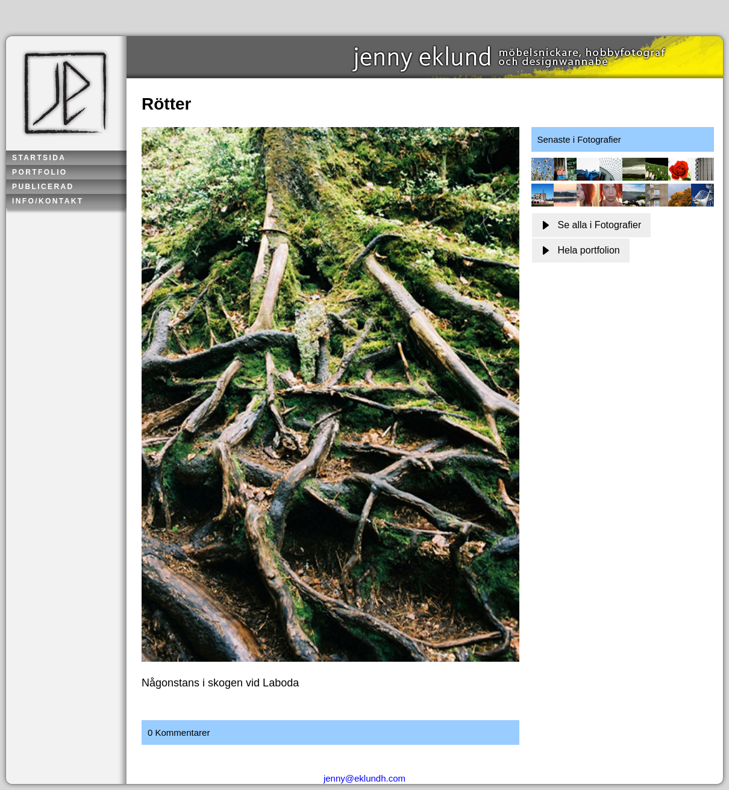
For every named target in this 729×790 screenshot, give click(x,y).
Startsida (39, 158)
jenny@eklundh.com (364, 778)
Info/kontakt (48, 201)
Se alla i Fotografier (592, 225)
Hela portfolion (581, 250)
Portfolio (39, 172)
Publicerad (43, 186)
